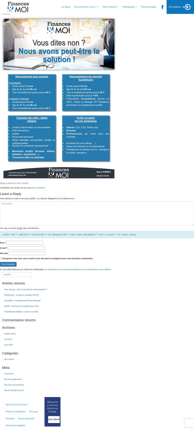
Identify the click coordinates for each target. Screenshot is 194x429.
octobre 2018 (10, 334)
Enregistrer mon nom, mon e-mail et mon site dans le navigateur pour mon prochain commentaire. (47, 258)
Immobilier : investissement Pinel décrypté (22, 300)
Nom (3, 243)
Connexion (8, 374)
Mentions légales (15, 425)
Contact (10, 418)
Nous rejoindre (26, 418)
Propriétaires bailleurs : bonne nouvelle (21, 312)
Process (33, 411)
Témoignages (148, 7)
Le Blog (66, 7)
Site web (4, 253)
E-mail (3, 248)
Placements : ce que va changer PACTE (21, 295)
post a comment (38, 188)
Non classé (9, 359)
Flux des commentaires (14, 385)
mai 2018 (8, 339)
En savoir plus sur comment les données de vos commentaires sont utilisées (78, 269)
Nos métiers (110, 7)
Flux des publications (13, 379)
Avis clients (54, 419)
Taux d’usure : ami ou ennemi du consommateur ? (25, 289)
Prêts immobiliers (16, 411)
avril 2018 (8, 345)
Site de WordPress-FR (14, 390)
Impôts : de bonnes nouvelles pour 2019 (21, 306)
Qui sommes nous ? (86, 7)
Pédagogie (130, 7)
